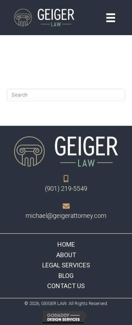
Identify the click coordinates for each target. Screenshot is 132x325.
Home (66, 244)
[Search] (66, 95)
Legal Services (66, 265)
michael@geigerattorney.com (66, 215)
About (66, 255)
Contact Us (66, 286)
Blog (66, 275)
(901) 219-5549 (66, 188)
